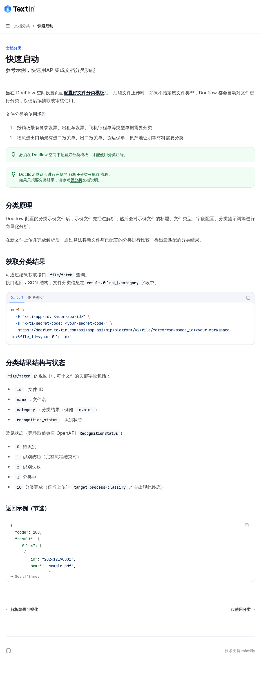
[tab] (16, 297)
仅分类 (76, 179)
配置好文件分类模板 (84, 92)
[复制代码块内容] (248, 297)
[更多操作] (253, 9)
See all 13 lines (24, 576)
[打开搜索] (242, 8)
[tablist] (124, 297)
